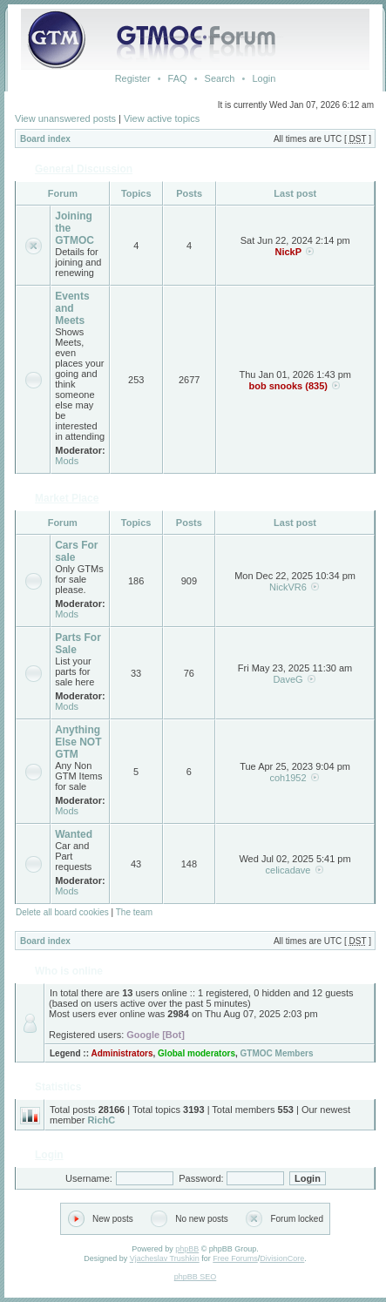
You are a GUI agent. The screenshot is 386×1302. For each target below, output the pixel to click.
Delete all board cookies (62, 912)
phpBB (187, 1249)
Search (220, 78)
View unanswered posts (65, 118)
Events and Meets (72, 308)
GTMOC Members (277, 1053)
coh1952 (287, 777)
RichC (101, 1120)
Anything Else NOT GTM (78, 742)
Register (133, 78)
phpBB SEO (195, 1276)
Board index (45, 139)
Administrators (121, 1053)
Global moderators (196, 1053)
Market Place (66, 498)
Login (263, 78)
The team (134, 912)
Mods (66, 460)
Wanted (73, 834)
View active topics (162, 118)
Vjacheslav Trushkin (165, 1258)
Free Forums (235, 1258)
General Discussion (83, 169)
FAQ (177, 78)
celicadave (288, 870)
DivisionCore (282, 1258)
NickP (287, 251)
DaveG (287, 679)
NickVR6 (288, 587)
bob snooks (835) (287, 386)
